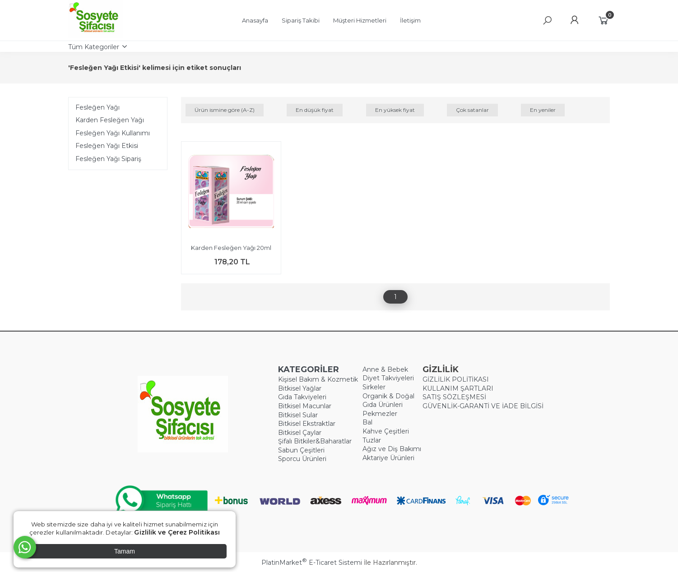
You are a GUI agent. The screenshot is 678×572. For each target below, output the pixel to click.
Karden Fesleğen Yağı (109, 120)
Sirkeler (373, 387)
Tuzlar (371, 440)
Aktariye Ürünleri (388, 458)
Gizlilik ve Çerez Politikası (177, 532)
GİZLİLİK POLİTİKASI (456, 379)
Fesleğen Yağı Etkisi (106, 146)
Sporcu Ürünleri (302, 459)
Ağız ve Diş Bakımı (391, 449)
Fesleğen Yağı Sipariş (108, 159)
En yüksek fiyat (395, 109)
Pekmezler (379, 414)
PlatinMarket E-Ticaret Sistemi (311, 562)
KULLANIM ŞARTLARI (458, 388)
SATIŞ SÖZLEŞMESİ (454, 397)
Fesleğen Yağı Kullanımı (112, 133)
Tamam (124, 551)
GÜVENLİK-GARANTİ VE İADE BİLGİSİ (483, 406)
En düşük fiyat (315, 109)
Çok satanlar (472, 109)
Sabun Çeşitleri (301, 450)
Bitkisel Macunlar (304, 406)
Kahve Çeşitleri (385, 431)
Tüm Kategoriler (93, 47)
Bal (367, 422)
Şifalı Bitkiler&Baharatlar (315, 441)
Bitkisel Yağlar (299, 388)
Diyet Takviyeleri (388, 378)
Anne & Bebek (385, 369)
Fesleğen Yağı (97, 107)
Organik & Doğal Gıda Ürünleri (388, 400)
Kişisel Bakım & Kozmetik (318, 379)
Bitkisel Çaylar (299, 433)
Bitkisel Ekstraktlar (306, 424)
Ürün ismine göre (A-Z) (225, 109)
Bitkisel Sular (298, 415)
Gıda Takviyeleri (302, 397)
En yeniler (543, 109)
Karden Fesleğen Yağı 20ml (231, 247)
